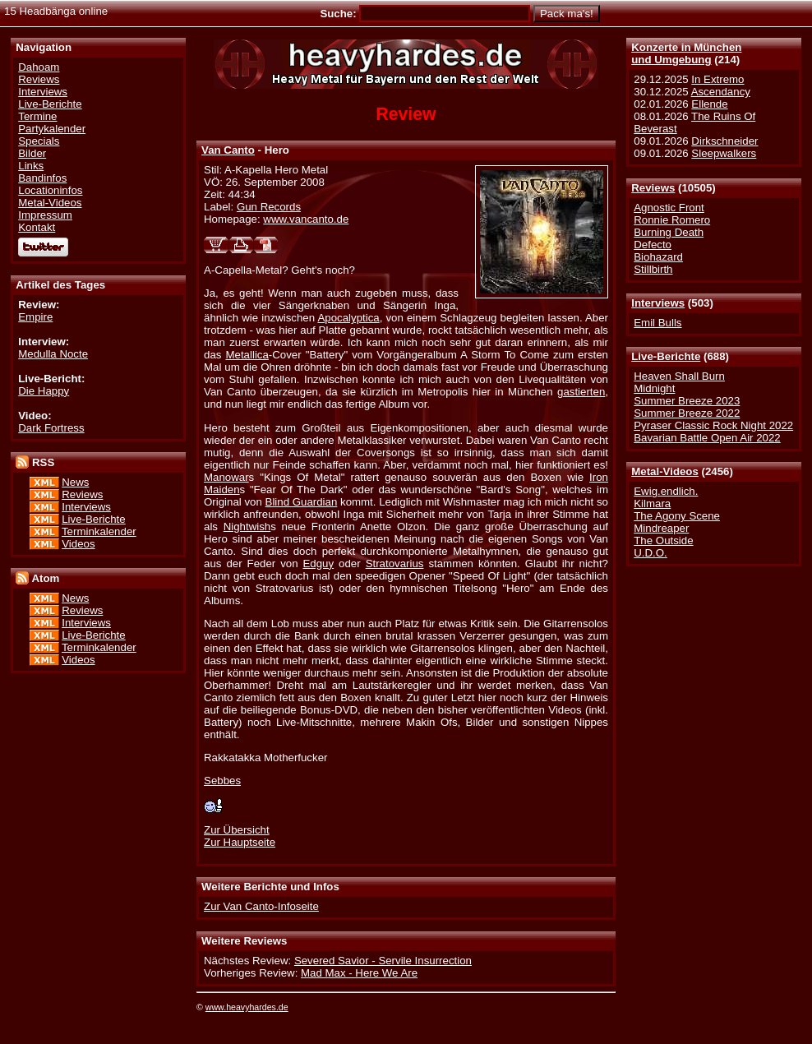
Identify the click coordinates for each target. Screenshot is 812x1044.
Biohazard (658, 257)
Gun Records (269, 207)
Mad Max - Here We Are (359, 973)
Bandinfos (42, 178)
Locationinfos (50, 190)
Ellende (709, 104)
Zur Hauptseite (239, 842)
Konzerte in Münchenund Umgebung (686, 53)
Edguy (318, 563)
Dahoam (38, 67)
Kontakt (36, 227)
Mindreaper (661, 528)
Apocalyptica (348, 318)
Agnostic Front (669, 207)
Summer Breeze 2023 (687, 401)
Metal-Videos (665, 471)
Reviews (653, 188)
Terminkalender (99, 531)
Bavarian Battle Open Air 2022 (707, 438)
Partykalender (51, 128)
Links (31, 165)
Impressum (45, 215)
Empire (35, 317)
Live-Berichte (665, 356)
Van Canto (228, 150)
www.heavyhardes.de (246, 1007)
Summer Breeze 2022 (687, 413)
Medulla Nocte (53, 354)
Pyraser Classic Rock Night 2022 (713, 425)
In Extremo (717, 79)
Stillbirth (653, 269)
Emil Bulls (657, 322)
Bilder (32, 153)
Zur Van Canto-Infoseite (261, 906)
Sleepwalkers (723, 153)
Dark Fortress (51, 428)
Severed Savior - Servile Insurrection (383, 960)
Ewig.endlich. (666, 491)
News (75, 482)
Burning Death (669, 232)
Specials (38, 141)
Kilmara (652, 503)
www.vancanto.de (305, 219)
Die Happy (43, 391)
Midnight (654, 388)
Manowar (226, 477)
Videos (78, 544)
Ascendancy (720, 91)
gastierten (581, 392)
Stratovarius (395, 563)
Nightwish (247, 526)
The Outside (663, 540)
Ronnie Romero (672, 220)
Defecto (652, 244)
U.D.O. (650, 553)
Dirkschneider (724, 141)
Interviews (658, 303)
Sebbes (222, 780)
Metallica (247, 355)
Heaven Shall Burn (679, 376)
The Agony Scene (677, 516)
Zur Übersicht (237, 830)
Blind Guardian (301, 502)
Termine (37, 116)
